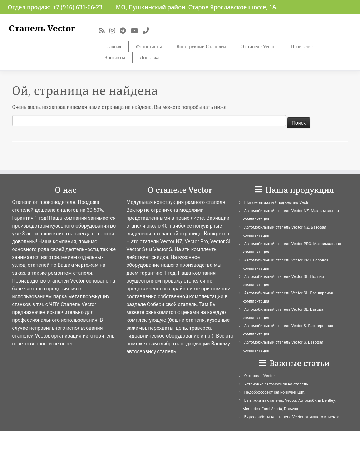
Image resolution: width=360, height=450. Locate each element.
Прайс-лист (303, 46)
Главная (112, 46)
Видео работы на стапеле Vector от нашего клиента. (292, 417)
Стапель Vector (42, 28)
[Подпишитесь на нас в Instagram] (114, 30)
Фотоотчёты (149, 46)
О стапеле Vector (258, 46)
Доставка (149, 57)
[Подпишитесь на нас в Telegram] (125, 30)
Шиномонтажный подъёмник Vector (277, 202)
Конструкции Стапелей (201, 46)
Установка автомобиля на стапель (276, 384)
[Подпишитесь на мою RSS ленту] (104, 30)
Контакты (114, 57)
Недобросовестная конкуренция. (274, 392)
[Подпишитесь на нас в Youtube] (137, 30)
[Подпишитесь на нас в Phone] (148, 30)
